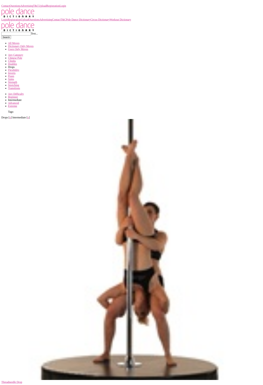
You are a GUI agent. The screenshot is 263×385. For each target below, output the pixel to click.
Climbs (12, 61)
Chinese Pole (15, 57)
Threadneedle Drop (11, 382)
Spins (11, 79)
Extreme (12, 106)
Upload (42, 5)
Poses (11, 76)
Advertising (26, 5)
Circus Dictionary (100, 19)
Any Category (15, 54)
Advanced (13, 103)
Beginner (13, 96)
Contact (5, 5)
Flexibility (13, 70)
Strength (12, 82)
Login (63, 5)
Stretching (13, 85)
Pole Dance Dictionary (13, 2)
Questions (15, 5)
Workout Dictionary (120, 19)
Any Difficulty (16, 93)
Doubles (12, 64)
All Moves (13, 43)
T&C (36, 5)
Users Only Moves (18, 49)
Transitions (14, 88)
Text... (34, 33)
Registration (53, 5)
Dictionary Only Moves (21, 46)
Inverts (11, 73)
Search (6, 37)
